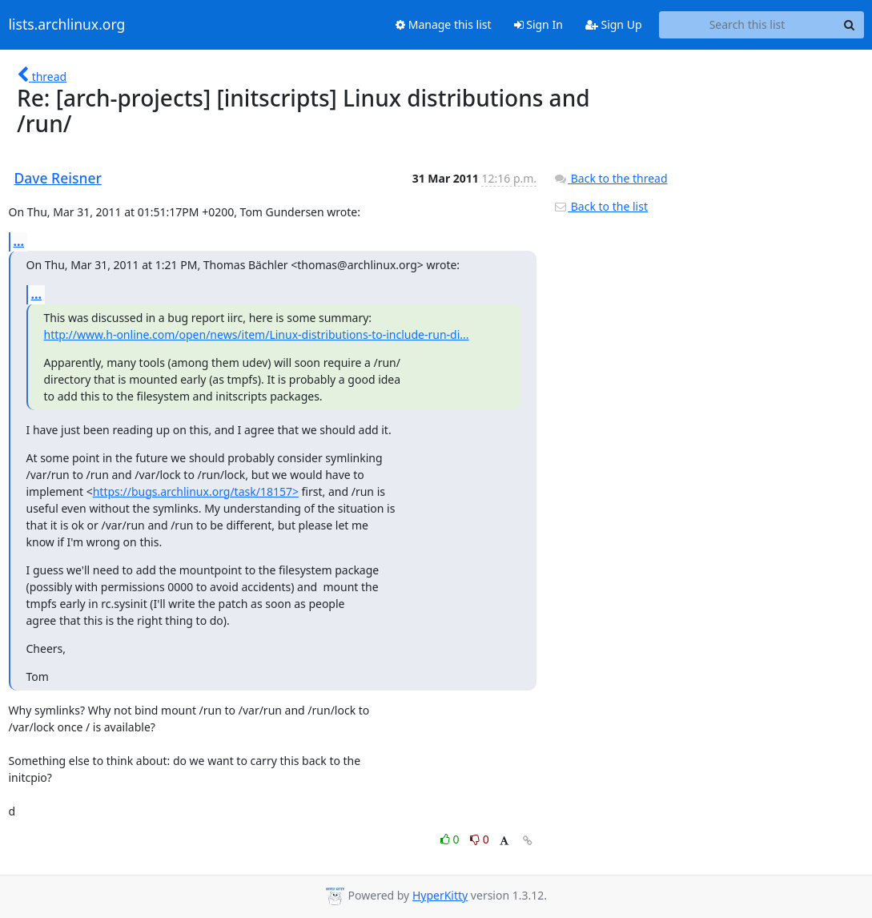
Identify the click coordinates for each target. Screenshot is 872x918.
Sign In (538, 24)
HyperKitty (440, 895)
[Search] (849, 24)
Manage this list (444, 24)
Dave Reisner (58, 177)
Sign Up (613, 24)
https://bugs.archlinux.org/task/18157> (196, 491)
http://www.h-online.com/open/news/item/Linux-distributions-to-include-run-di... (256, 334)
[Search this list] (747, 24)
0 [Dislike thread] (479, 839)
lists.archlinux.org (67, 24)
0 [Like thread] (451, 839)
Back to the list (600, 206)
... (19, 241)
